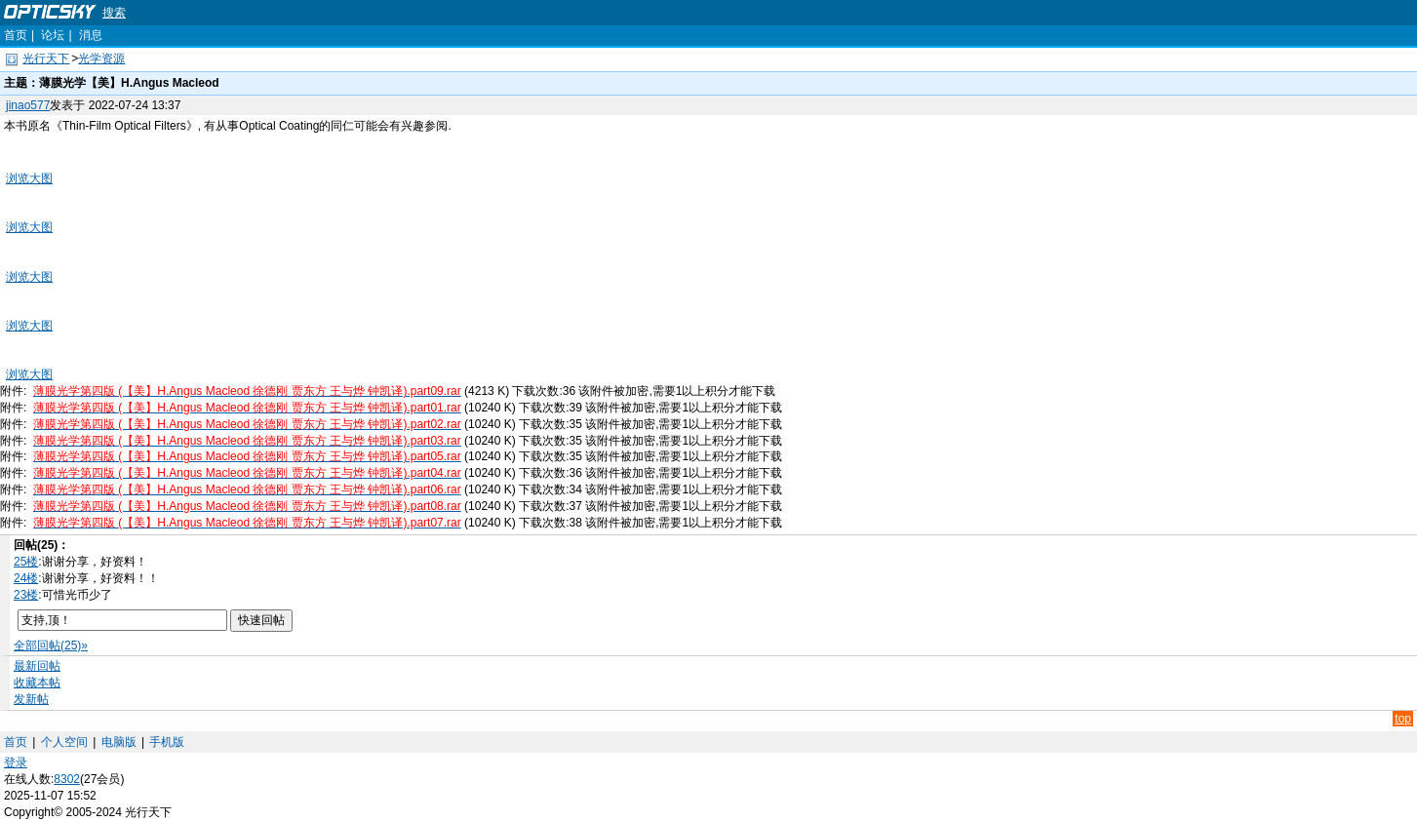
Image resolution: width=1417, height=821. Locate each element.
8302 (67, 779)
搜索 (114, 13)
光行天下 (45, 58)
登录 (15, 762)
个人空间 (64, 742)
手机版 (166, 742)
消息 (90, 35)
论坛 (52, 35)
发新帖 (31, 699)
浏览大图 (29, 178)
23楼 (26, 595)
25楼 (26, 561)
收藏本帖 (37, 682)
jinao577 (28, 105)
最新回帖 (37, 666)
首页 (15, 35)
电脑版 (119, 742)
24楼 (26, 578)
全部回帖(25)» (51, 645)
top (1403, 718)
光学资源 (101, 58)
